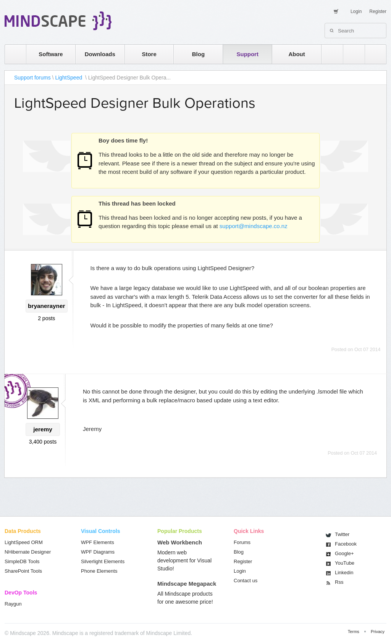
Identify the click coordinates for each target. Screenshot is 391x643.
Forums (242, 542)
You (344, 563)
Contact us (245, 580)
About (296, 54)
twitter (350, 54)
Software (51, 54)
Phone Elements (99, 571)
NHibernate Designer (28, 552)
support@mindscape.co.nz (254, 226)
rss (328, 54)
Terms (353, 631)
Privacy (378, 631)
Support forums (32, 78)
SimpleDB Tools (22, 561)
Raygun (13, 604)
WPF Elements (97, 542)
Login (356, 11)
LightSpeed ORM (24, 542)
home (12, 54)
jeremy (42, 429)
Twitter (342, 534)
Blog (198, 54)
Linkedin (344, 572)
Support (247, 54)
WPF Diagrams (98, 552)
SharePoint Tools (23, 571)
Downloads (100, 54)
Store (149, 54)
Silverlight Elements (102, 561)
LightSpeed (69, 78)
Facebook (346, 544)
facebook (371, 54)
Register (377, 11)
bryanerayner (46, 306)
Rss (339, 582)
